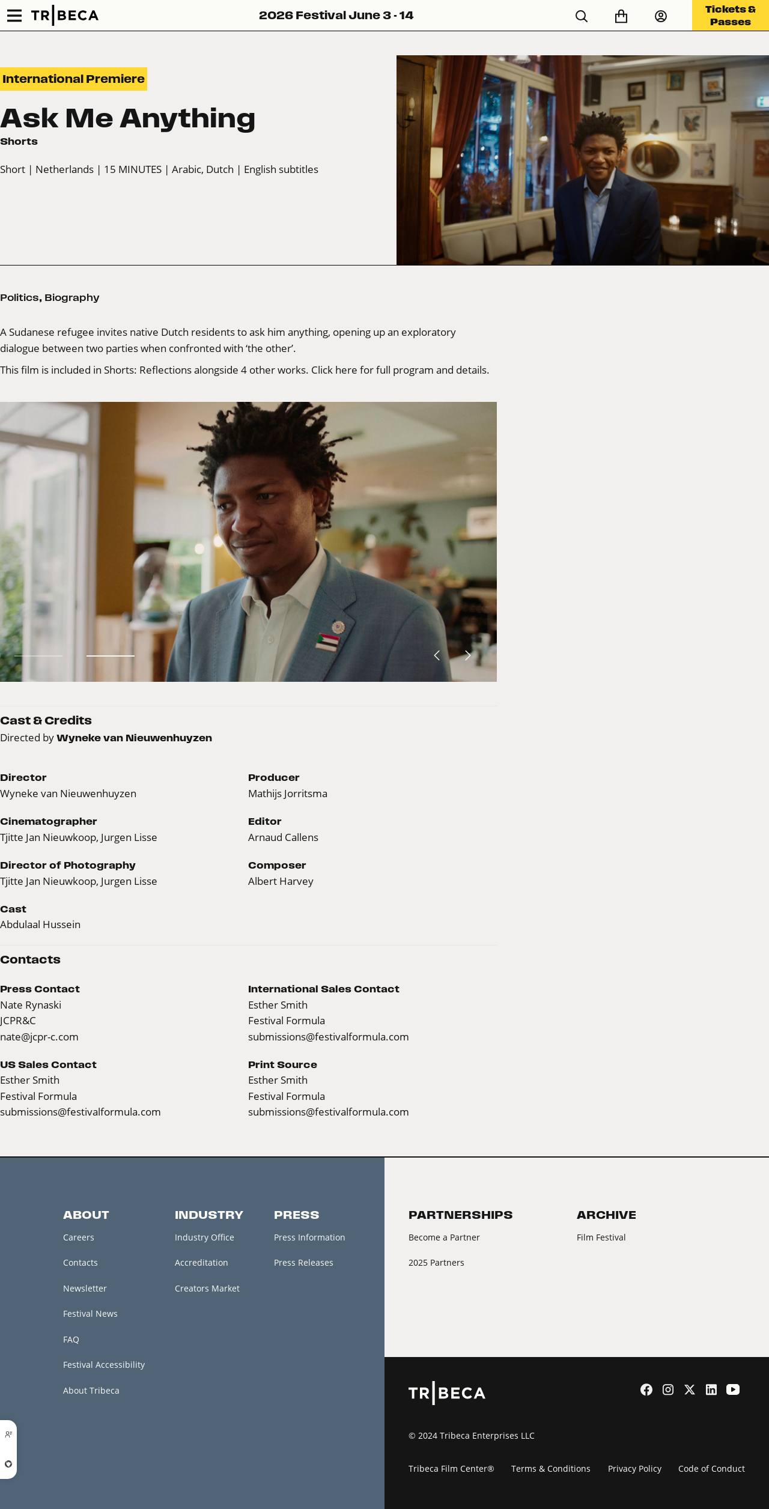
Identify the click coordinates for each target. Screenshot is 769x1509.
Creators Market (207, 1288)
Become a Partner (444, 1237)
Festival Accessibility (104, 1364)
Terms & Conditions (551, 1468)
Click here (334, 369)
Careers (78, 1237)
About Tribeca (91, 1390)
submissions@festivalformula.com (328, 1036)
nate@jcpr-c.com (39, 1036)
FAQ (71, 1339)
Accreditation (201, 1262)
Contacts (80, 1262)
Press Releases (303, 1262)
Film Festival (601, 1237)
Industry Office (204, 1237)
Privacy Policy (634, 1468)
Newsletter (85, 1288)
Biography (72, 297)
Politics (19, 297)
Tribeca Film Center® (451, 1468)
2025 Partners (436, 1262)
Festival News (90, 1313)
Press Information (309, 1237)
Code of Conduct (711, 1468)
